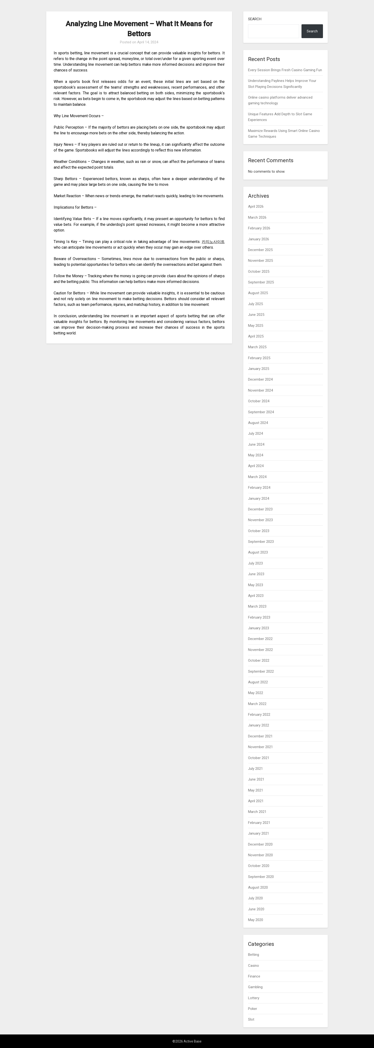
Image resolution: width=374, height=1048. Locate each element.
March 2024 (257, 477)
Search (254, 19)
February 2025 (259, 358)
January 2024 (258, 498)
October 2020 (258, 866)
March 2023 (257, 606)
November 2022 (260, 650)
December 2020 (260, 844)
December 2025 (260, 250)
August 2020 (258, 887)
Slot (251, 1019)
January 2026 (258, 239)
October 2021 (258, 758)
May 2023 (255, 585)
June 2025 (256, 314)
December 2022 (260, 639)
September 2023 (261, 541)
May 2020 (255, 920)
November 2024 (260, 390)
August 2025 (258, 293)
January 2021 (258, 833)
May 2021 (255, 790)
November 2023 (260, 520)
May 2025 (255, 325)
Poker (252, 1009)
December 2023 (260, 509)
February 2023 (259, 617)
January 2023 (258, 628)
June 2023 (256, 574)
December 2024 (260, 379)
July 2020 (255, 898)
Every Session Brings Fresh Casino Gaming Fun (285, 70)
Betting (253, 954)
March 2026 (257, 217)
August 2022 (258, 682)
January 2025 (258, 369)
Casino (253, 965)
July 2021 (255, 768)
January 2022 (258, 725)
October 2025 (258, 271)
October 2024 (258, 401)
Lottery (253, 998)
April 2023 (256, 596)
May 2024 (255, 455)
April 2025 (256, 336)
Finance (254, 976)
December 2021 (260, 736)
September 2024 (261, 412)
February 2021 (259, 823)
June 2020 (256, 909)
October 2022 (258, 660)
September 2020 (261, 877)
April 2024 (256, 466)
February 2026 (259, 228)
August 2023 (258, 552)
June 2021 (256, 779)
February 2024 (259, 487)
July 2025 (255, 304)
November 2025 (260, 260)
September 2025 (261, 282)
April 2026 (256, 206)
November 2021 (260, 747)
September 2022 (261, 671)
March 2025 (257, 347)
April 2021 (256, 801)
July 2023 (255, 563)
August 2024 (258, 423)
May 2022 (255, 693)
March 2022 (257, 704)
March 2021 (257, 812)
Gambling (255, 987)
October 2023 (258, 531)
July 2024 (255, 433)
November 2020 (260, 855)
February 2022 (259, 714)
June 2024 (256, 444)
